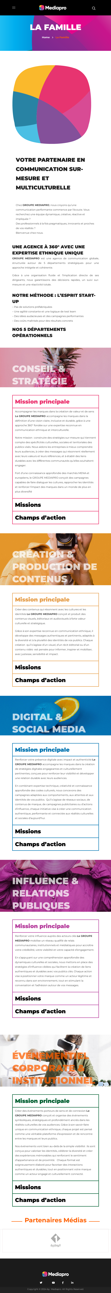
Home (46, 37)
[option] (55, 1240)
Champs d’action (40, 517)
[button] (93, 7)
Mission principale (42, 401)
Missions (28, 504)
